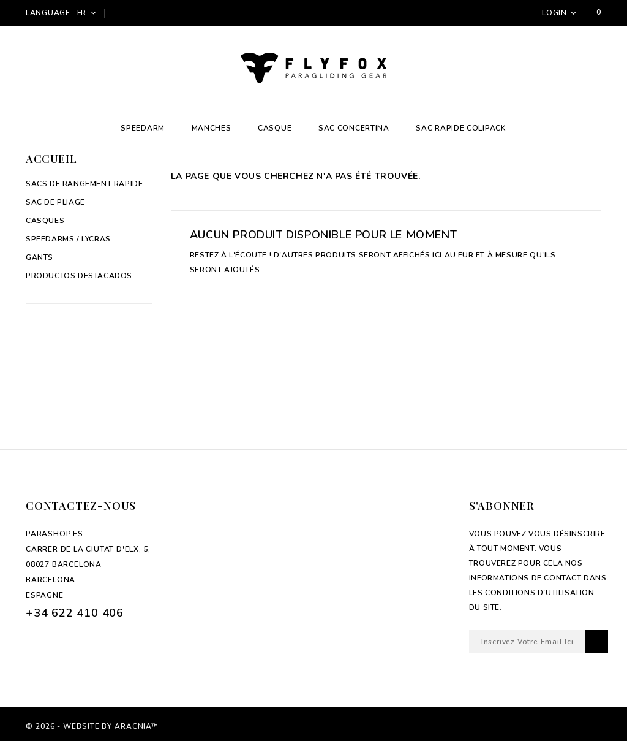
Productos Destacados (79, 276)
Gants (39, 257)
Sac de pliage (55, 202)
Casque (274, 128)
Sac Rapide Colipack (461, 128)
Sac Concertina (353, 128)
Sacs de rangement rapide (84, 184)
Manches (211, 128)
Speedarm (143, 128)
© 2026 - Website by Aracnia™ (92, 726)
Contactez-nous (81, 505)
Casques (45, 221)
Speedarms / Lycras (68, 239)
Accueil (51, 158)
